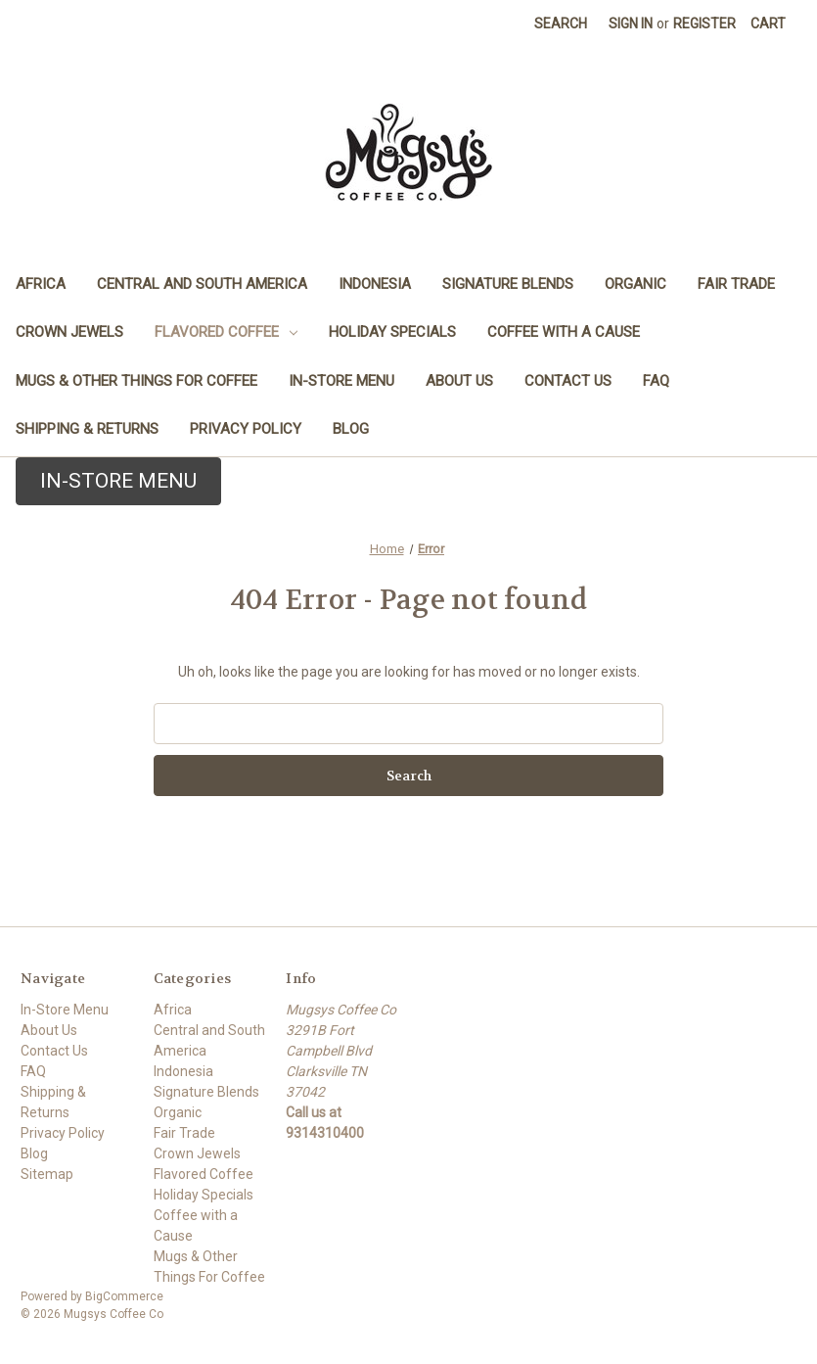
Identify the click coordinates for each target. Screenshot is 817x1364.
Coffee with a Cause (563, 332)
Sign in (631, 23)
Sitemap (47, 1174)
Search (560, 23)
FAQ (656, 381)
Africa (41, 284)
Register (704, 23)
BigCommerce (124, 1296)
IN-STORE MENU (118, 481)
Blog (351, 429)
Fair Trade (736, 284)
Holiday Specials (392, 332)
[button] (116, 481)
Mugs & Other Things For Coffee (136, 381)
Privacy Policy (245, 429)
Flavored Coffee (226, 332)
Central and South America (202, 284)
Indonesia (375, 284)
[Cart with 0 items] (768, 24)
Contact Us (568, 381)
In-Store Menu (341, 381)
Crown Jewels (69, 332)
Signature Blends (507, 284)
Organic (635, 284)
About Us (459, 381)
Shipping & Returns (87, 429)
